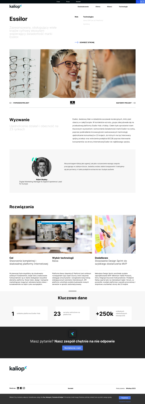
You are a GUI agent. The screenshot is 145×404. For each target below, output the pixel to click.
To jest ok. (124, 398)
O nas (58, 1)
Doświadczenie (83, 7)
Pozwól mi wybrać (125, 401)
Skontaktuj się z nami (72, 348)
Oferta (98, 7)
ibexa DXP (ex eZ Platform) (93, 20)
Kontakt (78, 1)
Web (76, 17)
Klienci (109, 7)
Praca (68, 1)
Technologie (123, 7)
